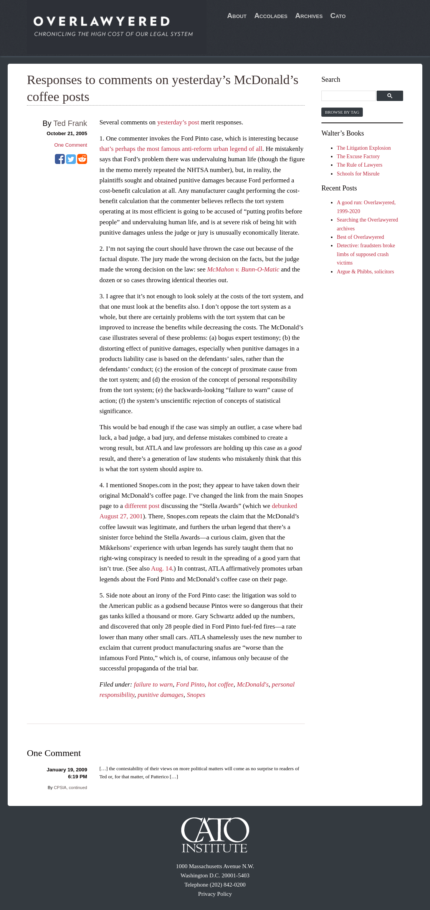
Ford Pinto (190, 684)
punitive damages (161, 694)
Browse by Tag (342, 112)
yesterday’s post (178, 122)
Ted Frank (70, 123)
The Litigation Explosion (364, 148)
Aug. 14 (161, 568)
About (237, 16)
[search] (349, 96)
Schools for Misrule (358, 174)
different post (142, 506)
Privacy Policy (215, 894)
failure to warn (153, 684)
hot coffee (221, 684)
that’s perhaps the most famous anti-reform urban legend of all (180, 148)
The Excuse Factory (358, 156)
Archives (309, 16)
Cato (338, 16)
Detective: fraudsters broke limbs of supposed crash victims (366, 254)
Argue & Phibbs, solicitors (365, 272)
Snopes (196, 694)
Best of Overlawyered (360, 237)
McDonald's (253, 684)
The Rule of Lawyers (359, 165)
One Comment (70, 145)
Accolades (271, 16)
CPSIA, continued (70, 787)
